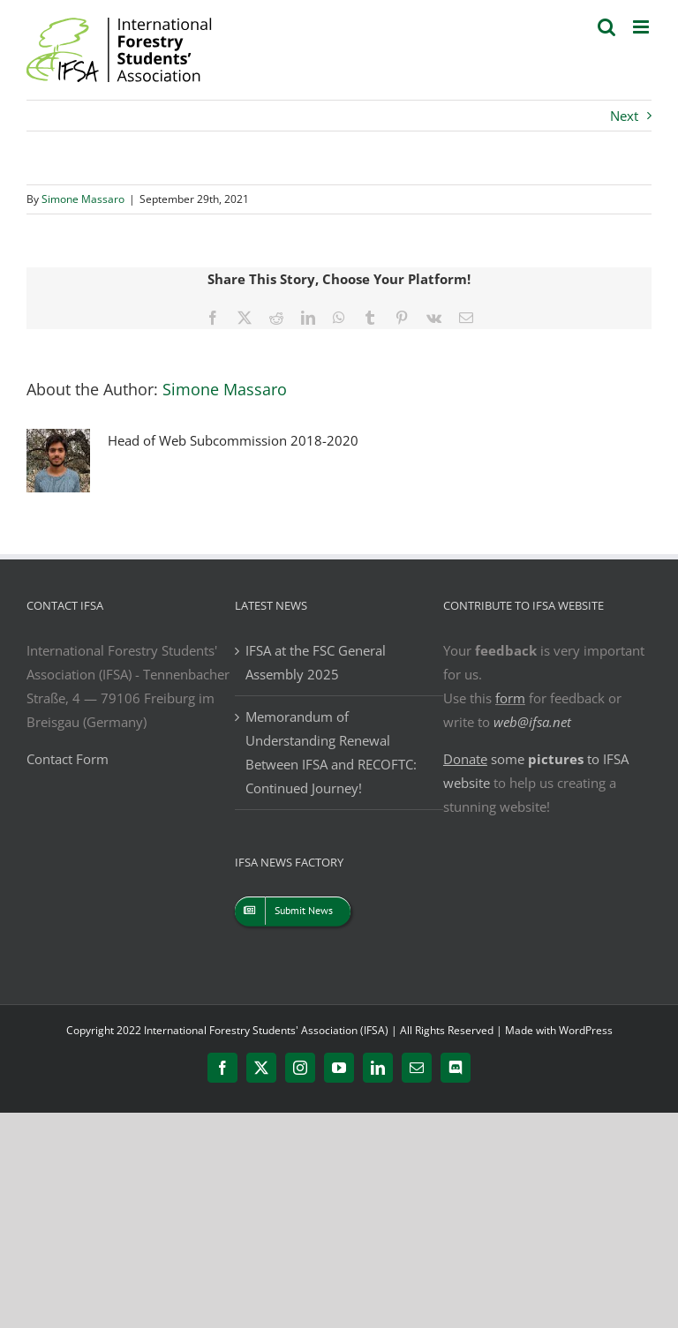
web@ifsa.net (532, 722)
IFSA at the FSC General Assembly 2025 (315, 662)
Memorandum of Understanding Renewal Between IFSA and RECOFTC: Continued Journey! (331, 752)
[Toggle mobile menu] (642, 27)
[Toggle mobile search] (606, 27)
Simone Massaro (82, 198)
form (510, 698)
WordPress (586, 1030)
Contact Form (67, 759)
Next (624, 115)
